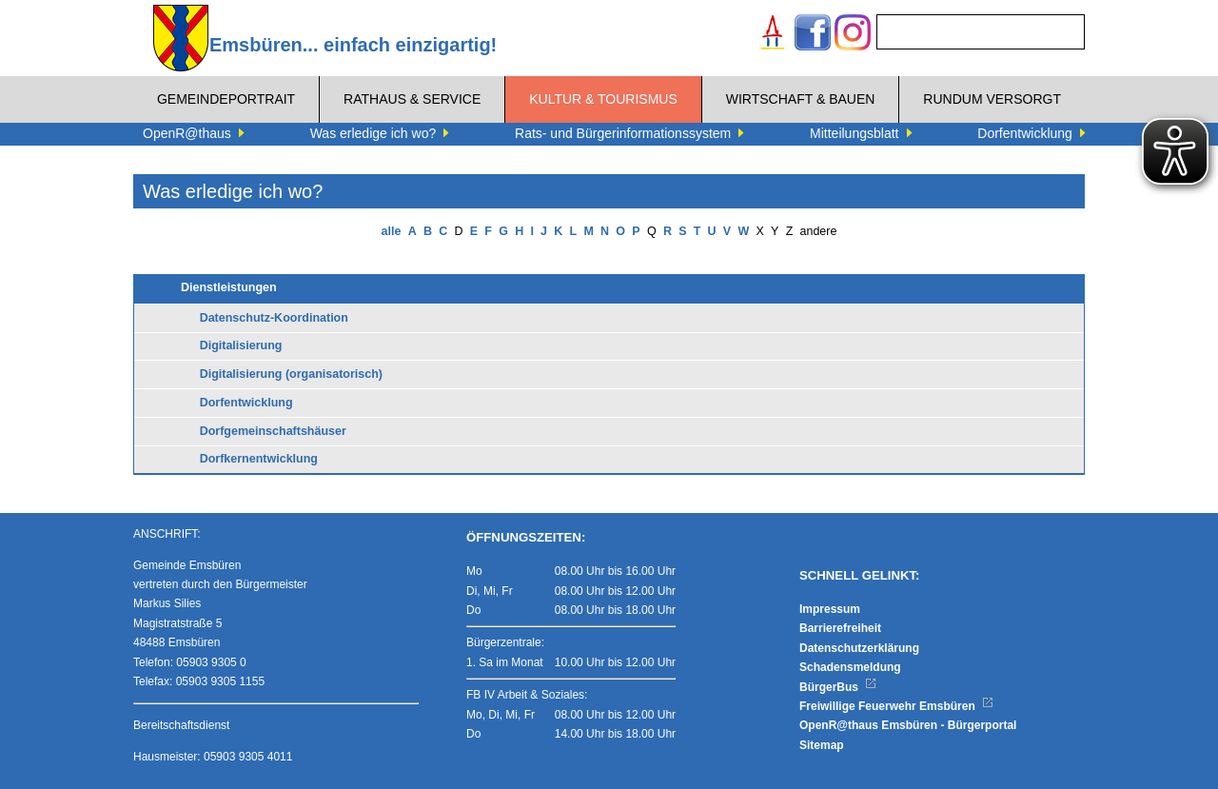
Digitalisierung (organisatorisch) (291, 374)
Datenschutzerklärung (859, 648)
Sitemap (821, 745)
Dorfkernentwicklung (259, 458)
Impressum (829, 609)
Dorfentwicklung (246, 402)
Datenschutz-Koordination (274, 318)
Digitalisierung (241, 345)
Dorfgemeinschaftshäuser (273, 431)
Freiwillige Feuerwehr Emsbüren (896, 706)
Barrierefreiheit (840, 628)
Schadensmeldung (850, 667)
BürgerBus (837, 687)
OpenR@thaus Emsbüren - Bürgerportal (907, 725)
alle (392, 231)
